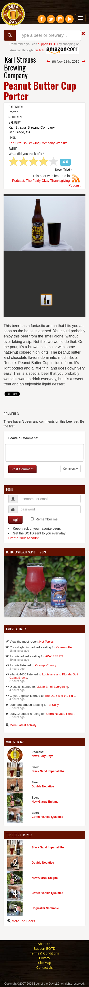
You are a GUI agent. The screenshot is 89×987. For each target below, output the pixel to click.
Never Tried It (63, 170)
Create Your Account (23, 538)
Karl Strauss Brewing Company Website (38, 143)
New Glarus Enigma (45, 801)
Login (15, 520)
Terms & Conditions (44, 953)
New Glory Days (42, 756)
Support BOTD (45, 948)
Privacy (44, 958)
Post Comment (22, 469)
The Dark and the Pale (59, 695)
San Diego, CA (20, 132)
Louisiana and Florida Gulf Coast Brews (43, 676)
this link (39, 50)
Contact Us (44, 967)
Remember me (47, 519)
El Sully (53, 704)
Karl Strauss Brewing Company (20, 67)
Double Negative (43, 786)
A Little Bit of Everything (52, 686)
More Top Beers (23, 921)
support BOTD (48, 44)
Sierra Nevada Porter (60, 714)
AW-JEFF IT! (54, 656)
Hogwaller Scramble (45, 908)
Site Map (44, 963)
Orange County (45, 665)
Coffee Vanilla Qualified (47, 817)
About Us (45, 944)
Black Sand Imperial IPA (48, 771)
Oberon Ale (64, 647)
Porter (13, 112)
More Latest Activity (23, 725)
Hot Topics (46, 641)
